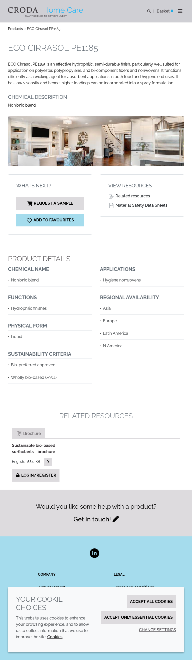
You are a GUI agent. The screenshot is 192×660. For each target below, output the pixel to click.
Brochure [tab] (28, 433)
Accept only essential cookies (138, 617)
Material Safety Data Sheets (138, 205)
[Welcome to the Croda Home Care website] (46, 10)
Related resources (129, 196)
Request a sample (50, 203)
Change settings (157, 629)
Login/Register (35, 475)
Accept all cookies (151, 601)
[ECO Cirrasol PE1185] (50, 220)
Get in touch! (92, 519)
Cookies (54, 636)
